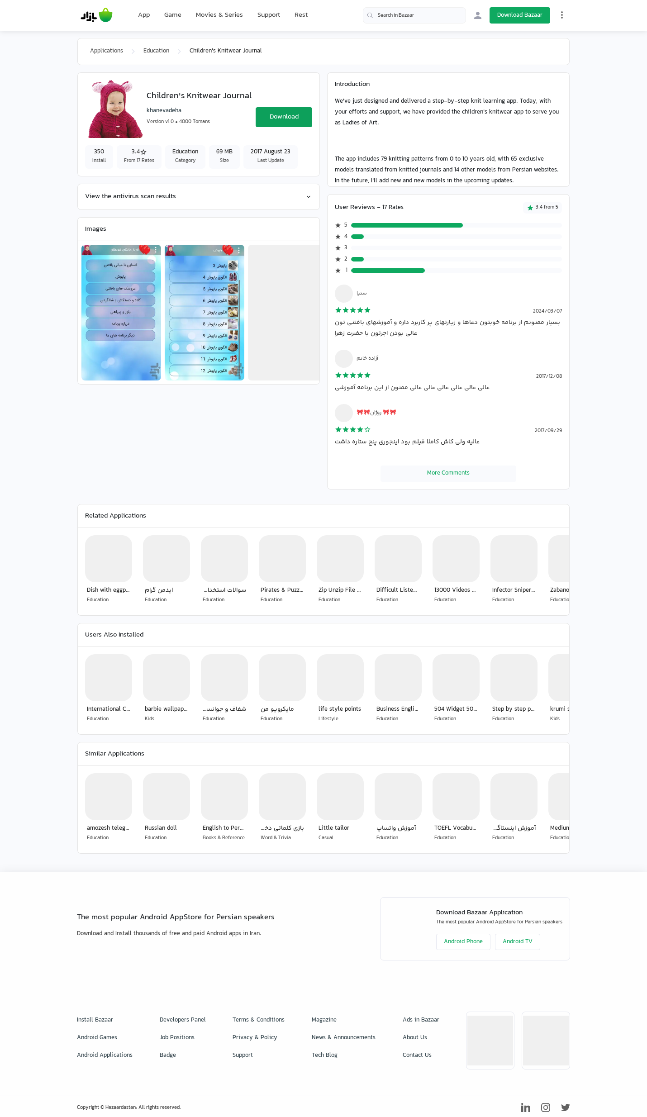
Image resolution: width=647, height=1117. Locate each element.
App (144, 15)
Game (172, 15)
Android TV (518, 942)
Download (284, 117)
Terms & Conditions (259, 1020)
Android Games (97, 1038)
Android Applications (105, 1055)
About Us (415, 1038)
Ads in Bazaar (421, 1020)
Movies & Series (219, 15)
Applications (106, 51)
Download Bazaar (519, 15)
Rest (301, 15)
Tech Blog (325, 1055)
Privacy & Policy (255, 1038)
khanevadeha (164, 111)
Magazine (324, 1020)
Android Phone (463, 942)
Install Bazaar (95, 1020)
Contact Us (417, 1055)
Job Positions (177, 1038)
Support (268, 15)
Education (156, 51)
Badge (168, 1055)
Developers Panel (183, 1020)
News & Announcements (344, 1038)
